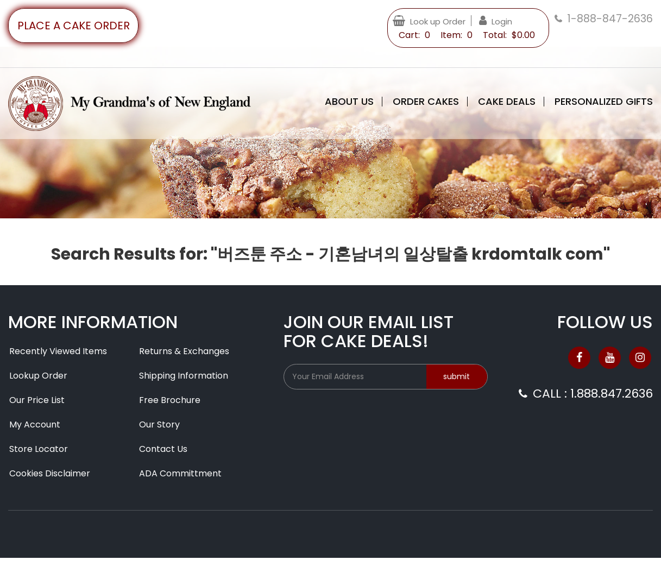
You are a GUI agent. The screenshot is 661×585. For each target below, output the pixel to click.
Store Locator (38, 449)
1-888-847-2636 (610, 18)
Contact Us (163, 449)
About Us (349, 101)
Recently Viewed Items (58, 351)
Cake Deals (507, 101)
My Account (34, 424)
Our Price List (37, 400)
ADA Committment (180, 473)
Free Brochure (169, 400)
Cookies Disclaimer (49, 473)
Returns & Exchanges (184, 351)
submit (456, 376)
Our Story (159, 424)
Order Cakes (426, 101)
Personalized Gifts (604, 101)
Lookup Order (38, 375)
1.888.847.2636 (611, 393)
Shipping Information (183, 375)
